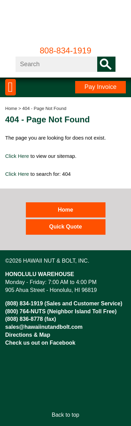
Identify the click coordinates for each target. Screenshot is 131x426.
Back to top (65, 415)
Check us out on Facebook (40, 343)
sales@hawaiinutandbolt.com (44, 327)
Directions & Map (27, 335)
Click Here (17, 156)
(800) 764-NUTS (25, 311)
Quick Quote (65, 227)
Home (11, 108)
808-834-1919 (65, 50)
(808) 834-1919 (24, 303)
